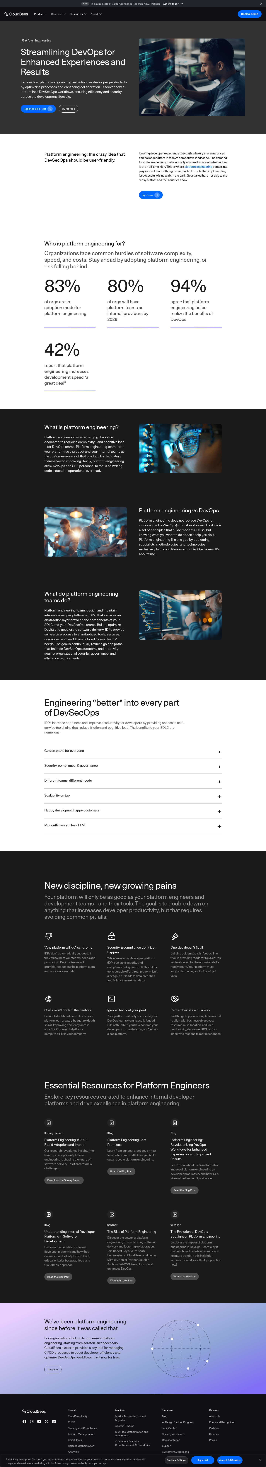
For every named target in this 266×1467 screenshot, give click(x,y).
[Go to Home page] (16, 14)
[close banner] (261, 3)
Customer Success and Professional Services (175, 1453)
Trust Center (169, 1428)
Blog (164, 1416)
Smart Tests (75, 1439)
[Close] (260, 1460)
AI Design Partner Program (177, 1422)
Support (166, 1445)
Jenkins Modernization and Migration (130, 1418)
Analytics (73, 1451)
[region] (133, 1460)
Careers (214, 1434)
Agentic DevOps (124, 1425)
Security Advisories (173, 1434)
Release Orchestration (81, 1445)
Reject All (202, 1460)
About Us (214, 1416)
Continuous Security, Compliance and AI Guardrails (132, 1443)
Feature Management (81, 1434)
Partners (214, 1428)
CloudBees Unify (77, 1416)
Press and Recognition (222, 1422)
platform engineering (199, 166)
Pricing (213, 1439)
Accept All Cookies (230, 1460)
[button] (41, 14)
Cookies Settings (176, 1460)
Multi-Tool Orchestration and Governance (131, 1433)
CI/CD (71, 1422)
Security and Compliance (82, 1428)
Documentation (171, 1439)
